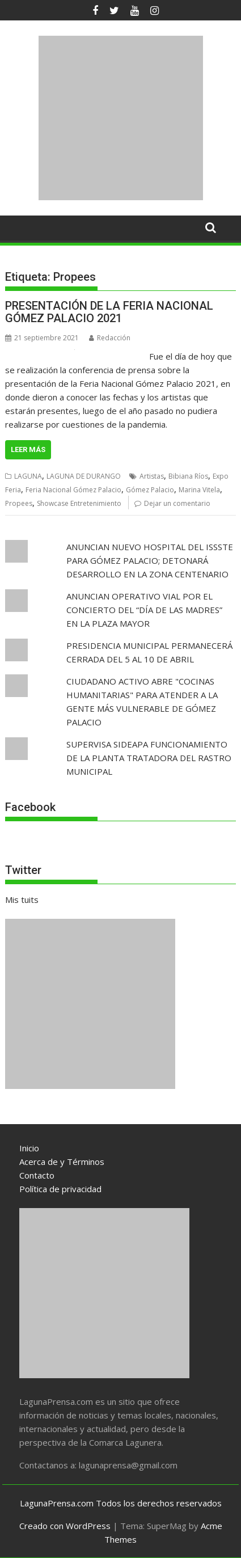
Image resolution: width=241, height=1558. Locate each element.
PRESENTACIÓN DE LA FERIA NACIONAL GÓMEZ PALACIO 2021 (109, 312)
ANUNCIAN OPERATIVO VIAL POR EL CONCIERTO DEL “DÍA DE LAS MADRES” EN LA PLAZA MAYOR (144, 609)
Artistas (151, 476)
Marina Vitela (199, 490)
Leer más (28, 449)
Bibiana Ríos (188, 476)
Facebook (30, 807)
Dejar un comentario (177, 503)
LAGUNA (28, 476)
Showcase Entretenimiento (79, 503)
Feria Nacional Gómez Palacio (73, 490)
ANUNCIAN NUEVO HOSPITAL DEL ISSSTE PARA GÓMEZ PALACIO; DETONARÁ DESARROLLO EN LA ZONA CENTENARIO (149, 560)
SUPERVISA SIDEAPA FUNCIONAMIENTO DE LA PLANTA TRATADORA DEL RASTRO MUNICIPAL (148, 757)
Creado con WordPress (65, 1525)
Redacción (109, 338)
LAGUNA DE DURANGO (83, 476)
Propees (18, 503)
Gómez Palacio (150, 490)
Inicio (29, 1148)
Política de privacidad (60, 1188)
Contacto (36, 1175)
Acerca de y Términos (61, 1161)
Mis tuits (22, 899)
